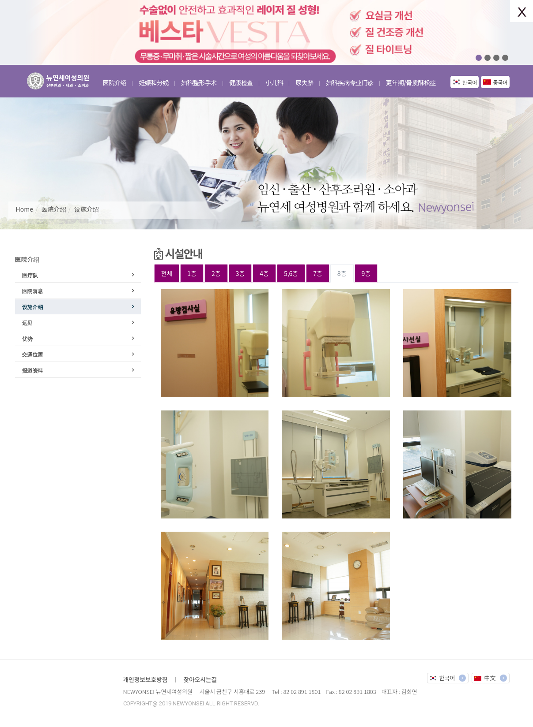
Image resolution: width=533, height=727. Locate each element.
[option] (267, 32)
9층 (366, 273)
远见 (27, 322)
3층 (240, 273)
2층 (216, 273)
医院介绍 (54, 209)
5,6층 (291, 273)
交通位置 (32, 354)
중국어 (500, 82)
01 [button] (479, 58)
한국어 (469, 82)
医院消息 (32, 291)
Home (24, 209)
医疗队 (30, 275)
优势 (27, 338)
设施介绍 (86, 209)
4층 (264, 273)
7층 (317, 273)
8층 (342, 273)
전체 (167, 273)
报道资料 (32, 370)
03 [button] (496, 58)
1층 (192, 273)
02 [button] (487, 58)
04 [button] (505, 58)
